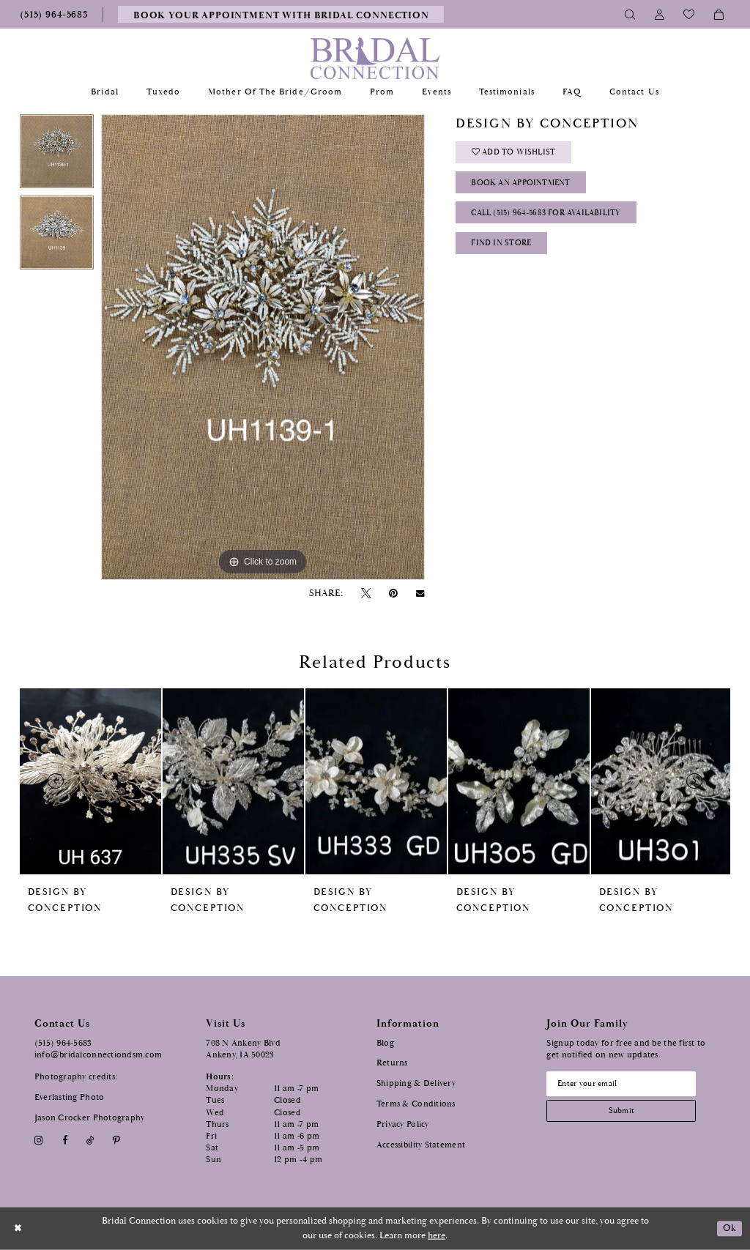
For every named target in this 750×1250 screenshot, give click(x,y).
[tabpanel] (57, 155)
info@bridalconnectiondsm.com (98, 1054)
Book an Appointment (526, 185)
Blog (385, 1043)
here (436, 1235)
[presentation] (90, 781)
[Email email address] (625, 1084)
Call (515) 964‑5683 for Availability (554, 217)
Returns (392, 1062)
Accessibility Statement (420, 1144)
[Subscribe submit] (625, 1113)
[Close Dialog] (18, 1228)
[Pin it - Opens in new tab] (393, 593)
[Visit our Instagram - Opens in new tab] (39, 1140)
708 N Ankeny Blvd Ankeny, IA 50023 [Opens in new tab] (243, 1049)
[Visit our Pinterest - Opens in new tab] (117, 1140)
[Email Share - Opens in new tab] (420, 594)
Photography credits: (75, 1076)
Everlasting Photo (69, 1097)
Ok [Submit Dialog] (729, 1228)
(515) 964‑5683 (63, 1043)
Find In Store (504, 249)
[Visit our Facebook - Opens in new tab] (65, 1140)
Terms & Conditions (416, 1103)
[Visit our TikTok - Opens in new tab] (90, 1140)
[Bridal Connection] (375, 58)
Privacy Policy (402, 1124)
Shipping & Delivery (416, 1083)
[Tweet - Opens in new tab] (365, 593)
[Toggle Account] (660, 14)
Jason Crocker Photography (89, 1117)
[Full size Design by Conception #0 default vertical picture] (263, 347)
